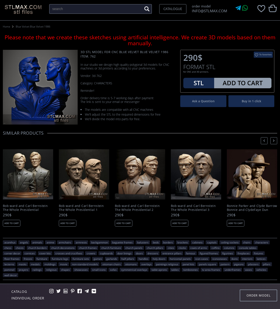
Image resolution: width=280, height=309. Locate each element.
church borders (37, 248)
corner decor (12, 253)
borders (168, 242)
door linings (124, 253)
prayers (23, 269)
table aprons (159, 269)
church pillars (155, 248)
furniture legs (60, 258)
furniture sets (81, 258)
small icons (99, 269)
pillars (266, 264)
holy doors (159, 258)
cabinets (197, 242)
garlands (111, 258)
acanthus (10, 242)
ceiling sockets (230, 242)
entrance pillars (172, 253)
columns (229, 248)
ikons (234, 258)
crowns (91, 253)
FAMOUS (190, 253)
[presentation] (264, 140)
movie (63, 264)
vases (248, 269)
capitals (212, 242)
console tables (247, 248)
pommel (9, 269)
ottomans (131, 264)
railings (37, 269)
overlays (146, 264)
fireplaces (244, 253)
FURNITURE (42, 258)
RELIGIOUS (51, 269)
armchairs (65, 242)
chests (20, 248)
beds (156, 242)
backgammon (99, 242)
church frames (88, 248)
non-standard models (85, 264)
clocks (182, 248)
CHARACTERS (261, 242)
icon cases (201, 258)
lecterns (9, 264)
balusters (143, 242)
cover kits (45, 253)
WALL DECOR (10, 275)
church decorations (63, 248)
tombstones (190, 269)
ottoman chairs (111, 264)
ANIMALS (37, 242)
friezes (28, 258)
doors (139, 253)
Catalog (19, 291)
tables (175, 269)
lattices (261, 258)
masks (22, 264)
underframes (233, 269)
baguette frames (122, 242)
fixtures (258, 253)
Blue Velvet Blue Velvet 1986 (33, 26)
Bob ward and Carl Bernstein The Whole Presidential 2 (137, 208)
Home (6, 26)
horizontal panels (180, 258)
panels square (207, 264)
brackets (182, 242)
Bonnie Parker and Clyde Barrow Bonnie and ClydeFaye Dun (252, 208)
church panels (133, 248)
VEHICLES (261, 269)
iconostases (219, 258)
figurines (227, 253)
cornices (29, 253)
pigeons (239, 264)
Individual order (27, 298)
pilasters (253, 264)
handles (143, 258)
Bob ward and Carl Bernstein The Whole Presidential (25, 208)
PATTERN (224, 264)
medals (35, 264)
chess (7, 248)
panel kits (188, 264)
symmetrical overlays (134, 269)
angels (24, 242)
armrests (81, 242)
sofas (113, 269)
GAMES (98, 258)
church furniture (111, 248)
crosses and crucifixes (68, 253)
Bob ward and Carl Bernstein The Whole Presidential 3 (193, 208)
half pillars (127, 258)
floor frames (11, 258)
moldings (50, 264)
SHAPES (65, 269)
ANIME (50, 242)
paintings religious (167, 264)
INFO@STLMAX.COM (208, 11)
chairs (246, 242)
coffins (216, 248)
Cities (171, 248)
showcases (81, 269)
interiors (247, 258)
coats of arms (198, 248)
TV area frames (211, 269)
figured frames (209, 253)
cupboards (106, 253)
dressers (152, 253)
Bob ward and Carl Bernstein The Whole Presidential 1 (81, 208)
